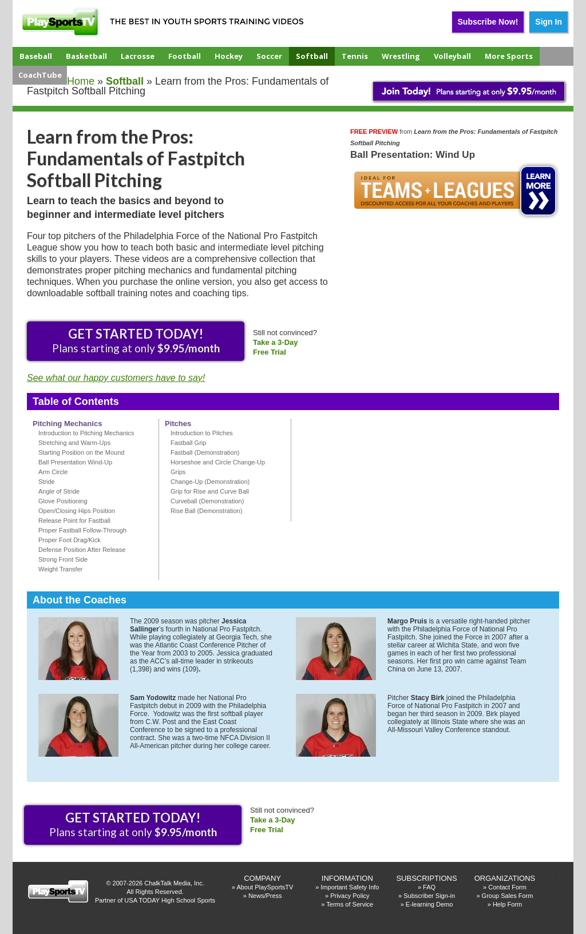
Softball (312, 56)
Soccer (269, 56)
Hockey (229, 56)
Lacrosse (138, 56)
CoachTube (40, 75)
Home (80, 81)
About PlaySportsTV (264, 887)
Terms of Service (349, 904)
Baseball (35, 56)
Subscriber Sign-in (429, 895)
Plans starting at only (136, 340)
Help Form (507, 904)
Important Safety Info (349, 887)
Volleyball (452, 56)
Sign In (548, 21)
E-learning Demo (429, 904)
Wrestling (401, 56)
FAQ (429, 887)
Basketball (86, 56)
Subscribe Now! (488, 21)
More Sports (509, 56)
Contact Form (507, 887)
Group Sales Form (507, 895)
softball (125, 81)
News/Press (265, 895)
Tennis (355, 56)
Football (184, 56)
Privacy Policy (349, 895)
